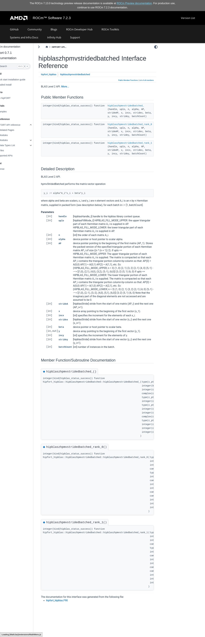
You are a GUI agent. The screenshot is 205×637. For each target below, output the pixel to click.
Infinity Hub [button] (54, 37)
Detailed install (11, 84)
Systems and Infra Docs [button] (24, 37)
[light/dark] (156, 47)
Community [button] (35, 29)
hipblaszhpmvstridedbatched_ (133, 105)
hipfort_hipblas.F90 (64, 604)
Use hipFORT (11, 98)
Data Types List (15, 145)
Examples (9, 111)
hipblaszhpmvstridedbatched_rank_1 (137, 143)
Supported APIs (12, 155)
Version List (188, 18)
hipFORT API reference (16, 125)
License (8, 169)
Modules (11, 135)
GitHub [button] (14, 29)
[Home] (54, 47)
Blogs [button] (54, 29)
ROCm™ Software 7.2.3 (52, 18)
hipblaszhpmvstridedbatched (83, 74)
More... (73, 86)
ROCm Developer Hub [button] (79, 29)
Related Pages (14, 130)
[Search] (20, 66)
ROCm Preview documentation (134, 3)
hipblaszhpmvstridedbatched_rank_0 (137, 124)
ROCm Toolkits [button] (110, 29)
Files (9, 150)
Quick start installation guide (18, 79)
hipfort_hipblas (56, 74)
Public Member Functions (128, 80)
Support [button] (75, 37)
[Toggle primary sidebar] (46, 47)
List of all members (146, 80)
